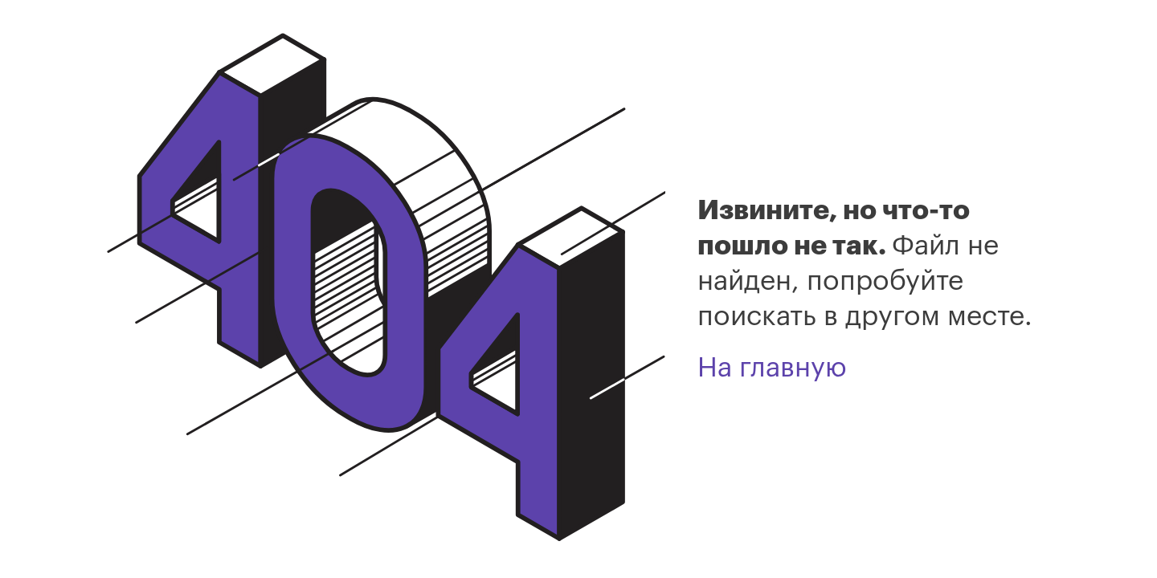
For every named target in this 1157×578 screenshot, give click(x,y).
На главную (772, 367)
